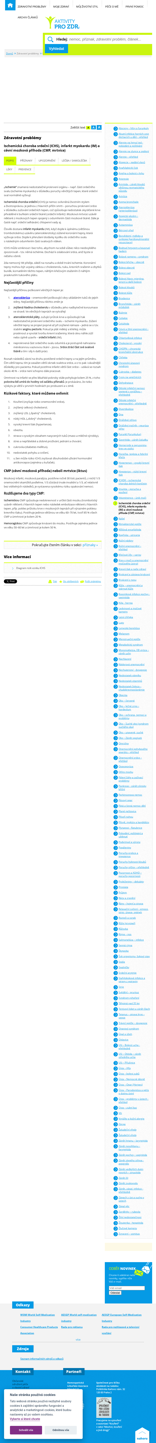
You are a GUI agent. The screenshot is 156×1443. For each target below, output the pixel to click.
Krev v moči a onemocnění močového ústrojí (130, 561)
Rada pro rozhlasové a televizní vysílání (120, 1330)
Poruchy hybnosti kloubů (129, 862)
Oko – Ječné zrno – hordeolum (126, 707)
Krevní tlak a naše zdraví (129, 569)
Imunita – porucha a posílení (127, 490)
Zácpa (119, 1124)
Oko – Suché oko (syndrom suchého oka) (130, 725)
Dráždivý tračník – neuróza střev (131, 426)
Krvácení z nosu (124, 580)
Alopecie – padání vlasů (129, 162)
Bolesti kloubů (123, 287)
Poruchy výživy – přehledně (131, 867)
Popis (10, 160)
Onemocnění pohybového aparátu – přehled (130, 750)
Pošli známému (93, 581)
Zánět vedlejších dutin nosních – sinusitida (128, 1170)
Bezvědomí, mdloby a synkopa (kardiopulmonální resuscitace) (131, 239)
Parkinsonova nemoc (127, 795)
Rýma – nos (122, 934)
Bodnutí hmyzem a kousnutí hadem (131, 249)
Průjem (120, 892)
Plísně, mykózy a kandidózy (131, 822)
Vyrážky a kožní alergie (128, 1118)
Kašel (119, 518)
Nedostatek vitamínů (127, 681)
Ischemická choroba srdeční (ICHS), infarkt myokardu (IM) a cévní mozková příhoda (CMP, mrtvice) (131, 507)
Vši (117, 1113)
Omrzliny (121, 743)
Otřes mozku (123, 772)
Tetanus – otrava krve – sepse (129, 1015)
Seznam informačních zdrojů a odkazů (41, 1358)
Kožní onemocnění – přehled (127, 547)
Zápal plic (121, 1206)
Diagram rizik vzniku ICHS (28, 568)
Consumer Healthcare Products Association (39, 1330)
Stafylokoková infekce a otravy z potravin (129, 979)
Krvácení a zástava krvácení (131, 574)
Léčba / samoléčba (74, 160)
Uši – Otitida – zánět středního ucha (127, 1055)
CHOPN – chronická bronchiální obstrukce (128, 350)
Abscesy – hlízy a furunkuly (131, 128)
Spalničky (121, 967)
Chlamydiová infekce (127, 338)
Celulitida (121, 323)
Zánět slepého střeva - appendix (128, 1161)
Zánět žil (120, 1178)
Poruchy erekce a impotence (125, 854)
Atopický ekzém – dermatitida (125, 217)
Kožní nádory (123, 540)
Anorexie (121, 179)
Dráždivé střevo (124, 420)
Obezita (120, 695)
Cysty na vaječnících (127, 377)
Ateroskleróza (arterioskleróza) (125, 208)
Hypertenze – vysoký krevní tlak (131, 464)
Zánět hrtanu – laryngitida (130, 1140)
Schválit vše (26, 1430)
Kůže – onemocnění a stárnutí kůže (128, 586)
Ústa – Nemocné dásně (129, 1079)
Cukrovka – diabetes (127, 372)
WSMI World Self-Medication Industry (37, 1318)
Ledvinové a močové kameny (127, 609)
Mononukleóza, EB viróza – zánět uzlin (131, 651)
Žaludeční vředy (124, 1129)
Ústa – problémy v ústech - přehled (130, 1100)
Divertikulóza (123, 409)
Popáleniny (122, 848)
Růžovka (120, 929)
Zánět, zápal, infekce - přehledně (128, 1190)
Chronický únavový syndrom (126, 364)
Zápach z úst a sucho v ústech (128, 1199)
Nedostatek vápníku (127, 675)
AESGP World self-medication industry (79, 1318)
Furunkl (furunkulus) (127, 434)
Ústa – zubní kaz (125, 1107)
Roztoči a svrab (124, 918)
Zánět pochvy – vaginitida (130, 1155)
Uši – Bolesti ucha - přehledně (126, 1046)
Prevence (24, 169)
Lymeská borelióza (126, 628)
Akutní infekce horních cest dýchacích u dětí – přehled (131, 135)
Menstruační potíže (126, 639)
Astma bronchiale (126, 202)
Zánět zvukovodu (125, 1183)
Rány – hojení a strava (128, 903)
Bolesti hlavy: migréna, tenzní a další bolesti (128, 279)
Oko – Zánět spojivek (127, 738)
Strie (118, 987)
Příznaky (26, 160)
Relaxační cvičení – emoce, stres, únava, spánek (130, 910)
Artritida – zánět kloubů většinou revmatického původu (129, 187)
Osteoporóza (123, 766)
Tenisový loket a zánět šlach (131, 1009)
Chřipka (120, 357)
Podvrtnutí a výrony (126, 842)
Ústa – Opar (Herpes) (128, 1084)
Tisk (55, 581)
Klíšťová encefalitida (127, 529)
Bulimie (120, 312)
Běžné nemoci (62, 22)
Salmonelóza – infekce (128, 940)
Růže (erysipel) (124, 923)
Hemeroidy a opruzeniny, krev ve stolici (130, 446)
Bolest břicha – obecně (128, 262)
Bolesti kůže (122, 293)
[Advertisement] (78, 87)
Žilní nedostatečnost (127, 1217)
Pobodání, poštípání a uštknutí (128, 834)
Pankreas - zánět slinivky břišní (129, 787)
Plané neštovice (124, 811)
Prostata (120, 887)
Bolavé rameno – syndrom (130, 256)
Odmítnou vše (61, 1430)
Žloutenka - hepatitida (128, 1223)
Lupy (118, 623)
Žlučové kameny (125, 1228)
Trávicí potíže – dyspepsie (130, 1023)
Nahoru (143, 1435)
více (78, 1339)
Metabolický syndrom (128, 645)
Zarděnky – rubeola (126, 1212)
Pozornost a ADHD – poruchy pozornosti (127, 874)
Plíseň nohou (123, 817)
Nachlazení (122, 659)
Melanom (121, 634)
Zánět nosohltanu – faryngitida (126, 1147)
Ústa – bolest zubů (126, 1074)
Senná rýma (122, 945)
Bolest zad (121, 273)
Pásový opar (122, 800)
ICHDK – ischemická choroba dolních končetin (130, 481)
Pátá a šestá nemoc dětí (129, 806)
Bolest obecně (124, 267)
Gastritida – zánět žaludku (130, 440)
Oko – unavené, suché (128, 732)
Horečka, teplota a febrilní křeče (130, 455)
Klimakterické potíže (127, 524)
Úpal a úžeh (122, 1034)
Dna (118, 414)
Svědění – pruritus (126, 992)
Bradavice (121, 298)
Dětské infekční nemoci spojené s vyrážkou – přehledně (129, 391)
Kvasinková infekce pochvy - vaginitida (131, 595)
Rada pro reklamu (72, 1327)
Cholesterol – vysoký (127, 343)
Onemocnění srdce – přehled (127, 759)
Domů (9, 53)
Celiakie (120, 318)
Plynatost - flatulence (127, 828)
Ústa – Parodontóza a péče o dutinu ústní (131, 1091)
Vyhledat (56, 49)
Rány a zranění (124, 898)
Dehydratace (123, 383)
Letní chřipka (123, 617)
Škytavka (121, 951)
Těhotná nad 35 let (126, 1003)
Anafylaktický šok (125, 168)
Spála (119, 962)
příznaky (89, 545)
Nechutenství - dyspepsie (130, 670)
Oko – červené (124, 700)
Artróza (120, 196)
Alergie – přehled (125, 157)
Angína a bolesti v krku (128, 173)
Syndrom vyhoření (126, 998)
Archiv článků (30, 15)
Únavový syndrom (126, 1029)
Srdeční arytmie (124, 973)
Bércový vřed (123, 230)
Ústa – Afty (122, 1068)
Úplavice (120, 1040)
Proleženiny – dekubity (128, 882)
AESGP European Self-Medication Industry (122, 1318)
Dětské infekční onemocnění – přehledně (130, 401)
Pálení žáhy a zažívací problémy (128, 778)
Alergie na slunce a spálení (131, 151)
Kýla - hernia (123, 603)
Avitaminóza (123, 225)
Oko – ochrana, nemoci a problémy (129, 716)
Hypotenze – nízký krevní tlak (129, 472)
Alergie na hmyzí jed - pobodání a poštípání (128, 144)
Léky (9, 169)
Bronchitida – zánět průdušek (126, 305)
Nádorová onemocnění (128, 664)
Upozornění (47, 160)
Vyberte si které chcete (25, 1419)
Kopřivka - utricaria (126, 535)
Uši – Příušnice (124, 1063)
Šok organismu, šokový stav (131, 956)
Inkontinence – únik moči (129, 498)
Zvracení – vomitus (126, 1234)
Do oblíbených (71, 581)
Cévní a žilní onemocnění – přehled (130, 330)
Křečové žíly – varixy (127, 555)
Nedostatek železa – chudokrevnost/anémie (129, 687)
